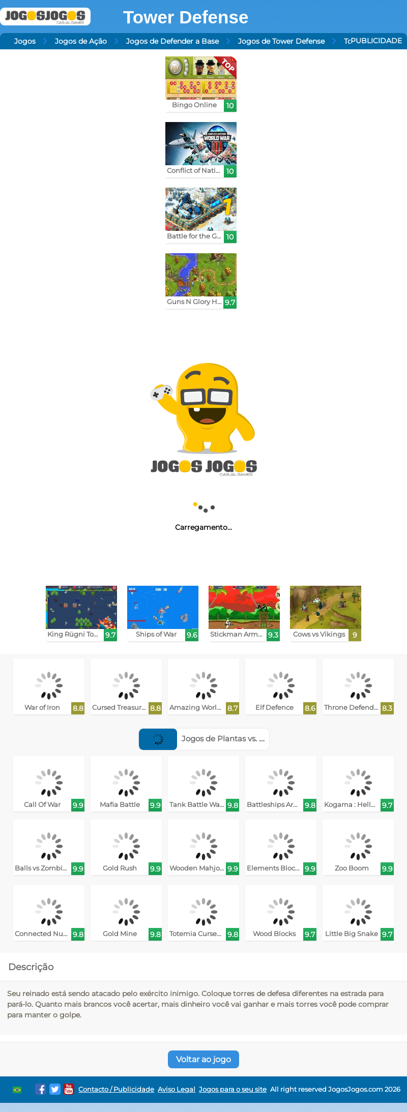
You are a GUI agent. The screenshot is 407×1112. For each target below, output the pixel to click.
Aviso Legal (176, 1089)
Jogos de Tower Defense (281, 41)
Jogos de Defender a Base (172, 41)
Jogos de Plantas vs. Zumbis (213, 738)
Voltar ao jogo (203, 1059)
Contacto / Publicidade (116, 1089)
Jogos (25, 41)
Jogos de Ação (81, 41)
